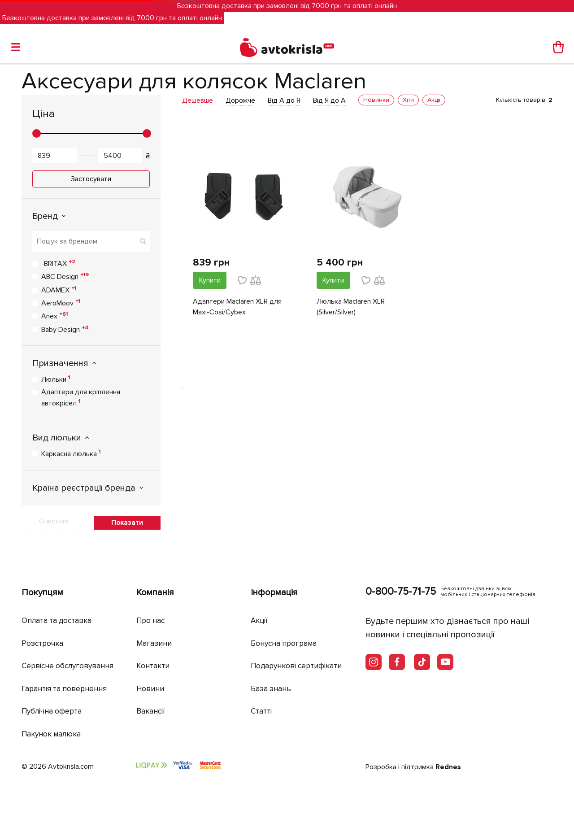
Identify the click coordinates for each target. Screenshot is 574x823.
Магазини (154, 643)
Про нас (150, 620)
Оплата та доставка (56, 620)
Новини (150, 688)
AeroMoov (60, 303)
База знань (271, 688)
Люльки (55, 379)
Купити (210, 280)
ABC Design (65, 276)
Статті (261, 711)
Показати (127, 522)
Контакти (153, 666)
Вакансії (150, 711)
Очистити (54, 521)
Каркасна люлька (70, 453)
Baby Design (65, 329)
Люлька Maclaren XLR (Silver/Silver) (351, 307)
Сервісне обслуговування (67, 666)
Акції (259, 620)
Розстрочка (42, 643)
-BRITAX (58, 263)
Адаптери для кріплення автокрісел (80, 398)
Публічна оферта (52, 711)
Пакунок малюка (51, 734)
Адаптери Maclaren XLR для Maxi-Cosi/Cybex (237, 307)
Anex (54, 316)
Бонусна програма (284, 643)
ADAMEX (58, 290)
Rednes (448, 766)
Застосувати (91, 178)
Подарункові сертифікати (296, 666)
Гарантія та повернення (64, 688)
